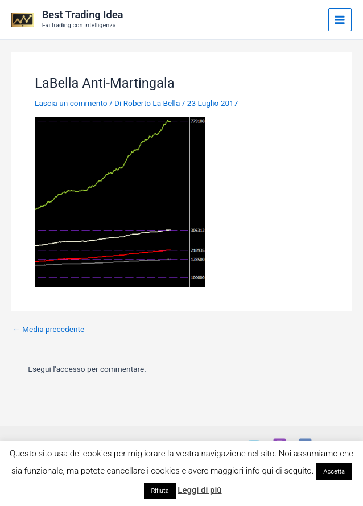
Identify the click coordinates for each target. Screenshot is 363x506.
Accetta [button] (334, 471)
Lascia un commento (71, 103)
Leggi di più (199, 490)
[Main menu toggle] (340, 19)
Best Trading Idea (82, 14)
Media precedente (48, 330)
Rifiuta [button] (159, 491)
